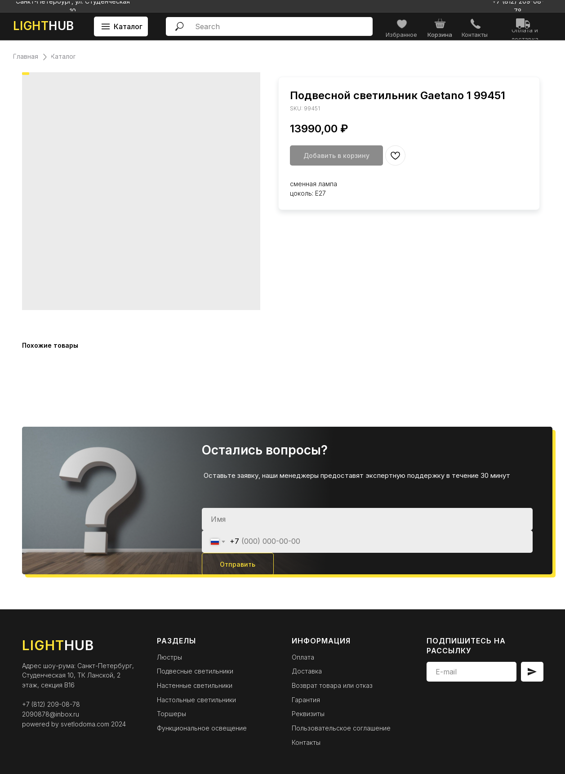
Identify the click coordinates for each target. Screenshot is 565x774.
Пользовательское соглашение (341, 728)
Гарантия (306, 700)
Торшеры (171, 713)
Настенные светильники (194, 685)
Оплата (303, 657)
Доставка (307, 671)
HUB (43, 26)
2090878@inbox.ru (50, 714)
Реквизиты (308, 713)
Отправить (237, 564)
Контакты (306, 742)
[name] (367, 519)
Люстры (169, 657)
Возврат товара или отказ (332, 685)
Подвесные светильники (195, 671)
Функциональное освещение (202, 728)
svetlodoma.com (85, 724)
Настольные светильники (196, 700)
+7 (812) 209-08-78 (51, 704)
